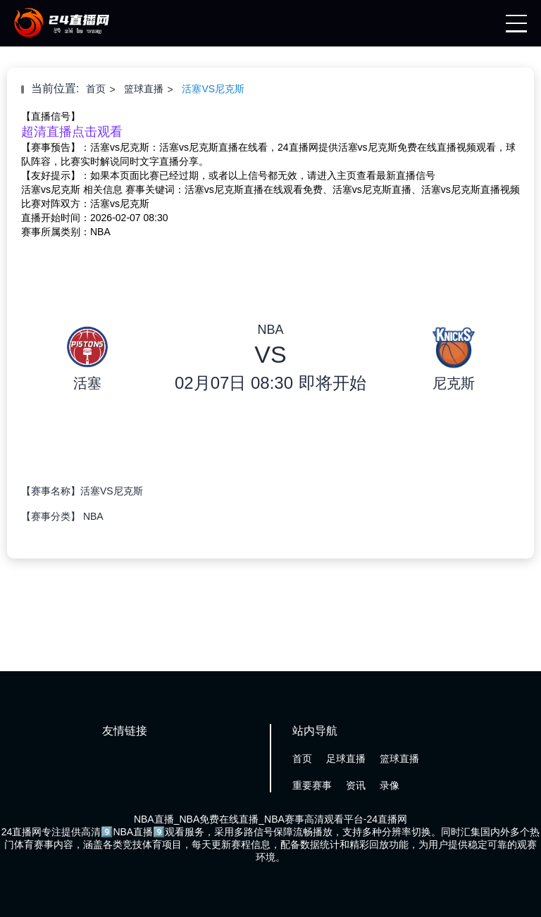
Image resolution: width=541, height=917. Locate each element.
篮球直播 (143, 88)
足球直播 (346, 758)
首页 (96, 88)
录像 (389, 785)
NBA (93, 516)
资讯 (356, 785)
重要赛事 (312, 785)
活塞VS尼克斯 (213, 88)
